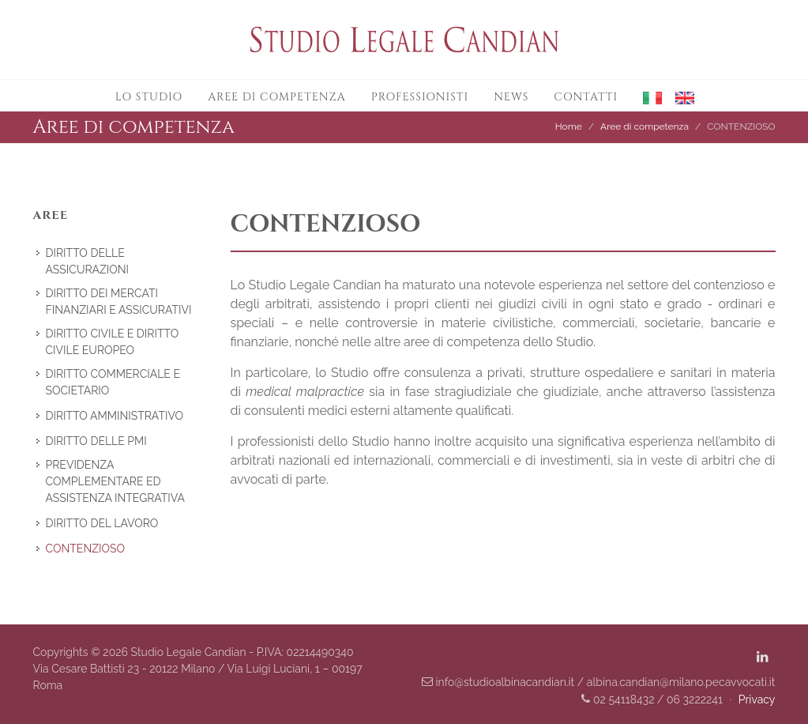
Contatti (586, 96)
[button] (646, 96)
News (511, 96)
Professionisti (420, 96)
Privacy (757, 699)
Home (568, 126)
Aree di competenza (277, 96)
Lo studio (148, 96)
